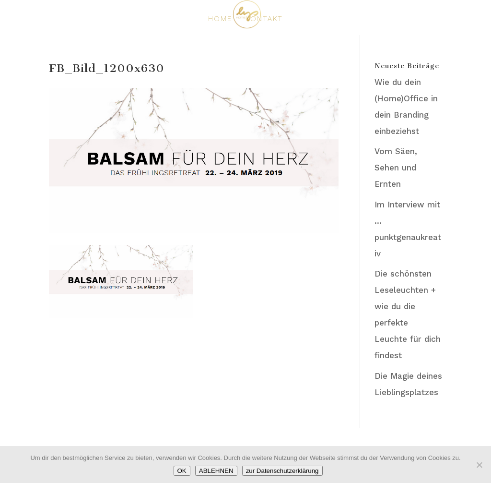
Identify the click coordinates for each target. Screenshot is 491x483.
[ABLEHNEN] (479, 465)
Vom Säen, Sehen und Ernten (395, 167)
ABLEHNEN (216, 470)
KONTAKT (264, 19)
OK (182, 470)
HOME (220, 19)
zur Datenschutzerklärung (282, 470)
